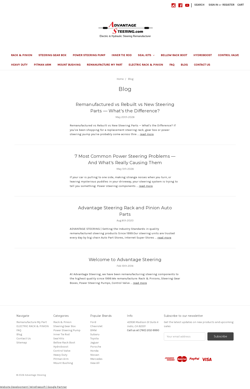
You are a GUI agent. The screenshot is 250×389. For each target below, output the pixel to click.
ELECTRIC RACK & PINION (146, 64)
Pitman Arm (42, 64)
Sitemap (21, 342)
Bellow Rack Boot (174, 55)
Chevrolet (96, 326)
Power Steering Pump (89, 55)
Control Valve (228, 55)
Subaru (94, 334)
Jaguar (94, 342)
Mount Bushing (68, 64)
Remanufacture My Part (104, 64)
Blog (184, 64)
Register (228, 4)
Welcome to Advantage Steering (125, 259)
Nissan (94, 354)
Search (199, 4)
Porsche (95, 346)
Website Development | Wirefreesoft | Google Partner (33, 387)
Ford (93, 322)
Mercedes (96, 359)
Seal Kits (146, 55)
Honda (94, 350)
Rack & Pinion (21, 55)
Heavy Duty (19, 64)
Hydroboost (202, 55)
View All (94, 363)
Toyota (94, 338)
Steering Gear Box (52, 55)
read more (147, 134)
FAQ (171, 64)
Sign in (213, 4)
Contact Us (202, 64)
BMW (93, 330)
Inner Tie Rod (122, 55)
